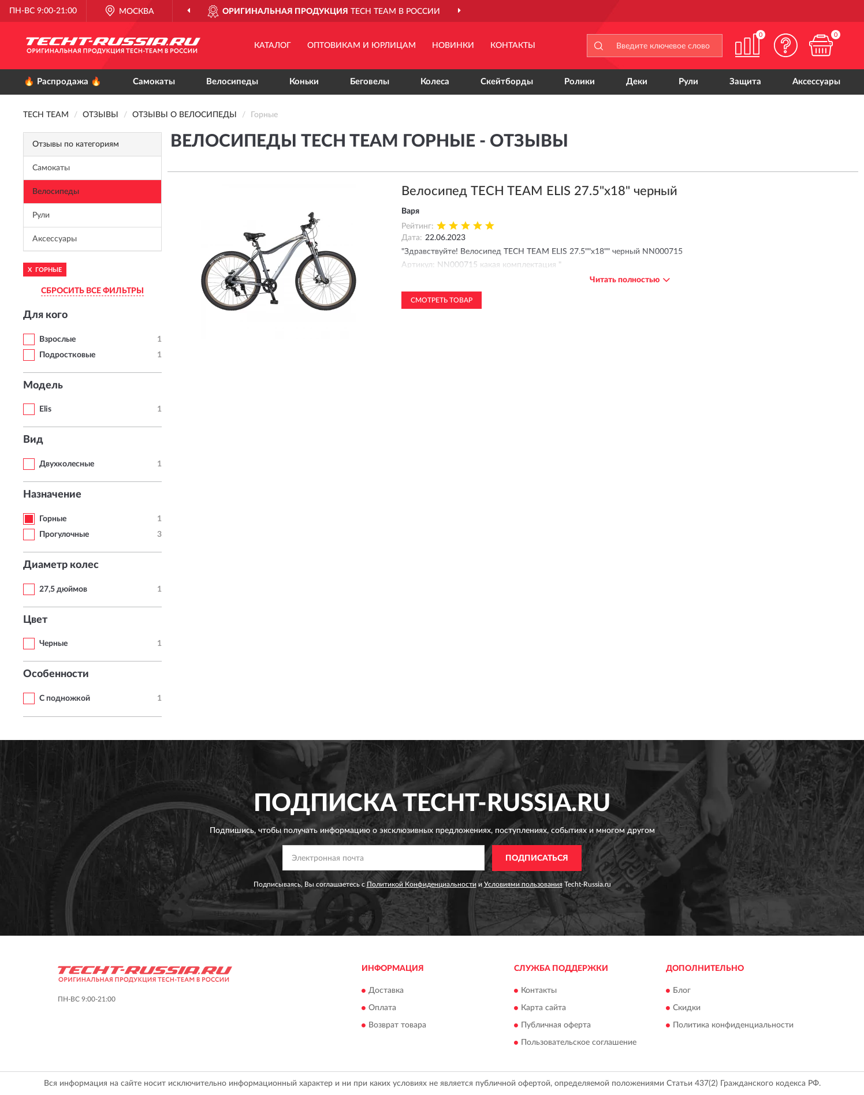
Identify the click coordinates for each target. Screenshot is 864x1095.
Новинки (453, 46)
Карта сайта (543, 1008)
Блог (682, 991)
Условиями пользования (523, 884)
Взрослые (57, 339)
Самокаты (154, 81)
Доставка (386, 991)
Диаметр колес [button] (61, 565)
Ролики (579, 81)
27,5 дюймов (63, 589)
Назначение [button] (52, 494)
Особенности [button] (56, 674)
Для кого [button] (45, 315)
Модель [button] (43, 385)
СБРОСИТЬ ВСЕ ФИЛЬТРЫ (92, 291)
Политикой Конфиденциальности (421, 884)
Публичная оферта (556, 1026)
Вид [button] (33, 440)
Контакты (512, 46)
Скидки (687, 1008)
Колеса (434, 81)
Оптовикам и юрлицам (361, 46)
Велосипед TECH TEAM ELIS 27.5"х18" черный (539, 191)
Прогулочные (64, 534)
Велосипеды (232, 81)
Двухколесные (66, 464)
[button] (786, 45)
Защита (745, 81)
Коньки (304, 81)
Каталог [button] (272, 46)
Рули (688, 81)
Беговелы (369, 81)
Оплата (382, 1008)
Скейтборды (507, 81)
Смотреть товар (441, 300)
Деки (636, 81)
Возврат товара (397, 1026)
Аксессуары (816, 81)
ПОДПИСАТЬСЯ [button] (536, 858)
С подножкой (64, 698)
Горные (52, 519)
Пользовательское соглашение (578, 1043)
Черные (53, 644)
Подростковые (67, 355)
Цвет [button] (35, 620)
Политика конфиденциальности (733, 1026)
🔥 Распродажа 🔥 (63, 81)
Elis (45, 409)
